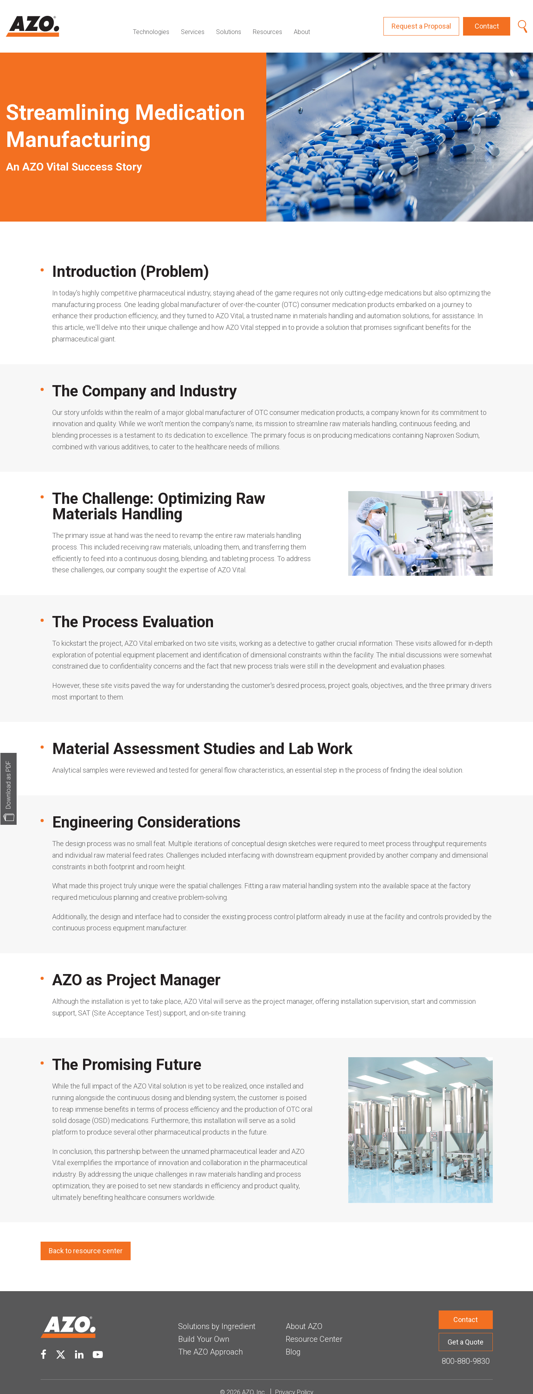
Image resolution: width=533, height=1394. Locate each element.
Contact (487, 20)
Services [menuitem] (192, 20)
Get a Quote (466, 1330)
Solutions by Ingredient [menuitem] (216, 1314)
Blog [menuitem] (293, 1340)
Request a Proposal (421, 20)
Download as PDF (8, 785)
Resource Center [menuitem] (314, 1327)
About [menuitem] (302, 20)
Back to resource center (86, 1239)
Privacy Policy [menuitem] (294, 1381)
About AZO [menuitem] (304, 1314)
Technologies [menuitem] (151, 20)
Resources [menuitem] (267, 20)
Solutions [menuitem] (228, 20)
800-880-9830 (466, 1350)
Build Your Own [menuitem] (203, 1327)
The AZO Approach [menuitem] (210, 1340)
